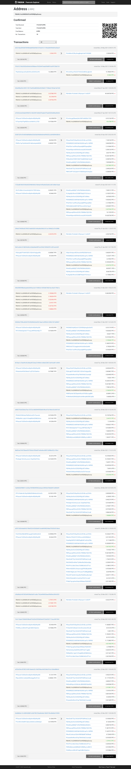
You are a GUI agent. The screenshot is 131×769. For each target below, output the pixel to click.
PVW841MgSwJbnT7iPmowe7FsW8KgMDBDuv (79, 572)
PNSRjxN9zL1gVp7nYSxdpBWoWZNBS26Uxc (28, 418)
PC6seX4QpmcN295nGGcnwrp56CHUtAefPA (79, 149)
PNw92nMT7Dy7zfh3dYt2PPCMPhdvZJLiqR (78, 168)
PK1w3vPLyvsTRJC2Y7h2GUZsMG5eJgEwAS (79, 72)
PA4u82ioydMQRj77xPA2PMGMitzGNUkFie (78, 162)
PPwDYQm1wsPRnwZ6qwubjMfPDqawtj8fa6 (79, 146)
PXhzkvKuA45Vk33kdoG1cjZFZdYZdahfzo (27, 371)
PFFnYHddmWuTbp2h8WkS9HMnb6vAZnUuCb (29, 493)
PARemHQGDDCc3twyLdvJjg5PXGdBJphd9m (79, 568)
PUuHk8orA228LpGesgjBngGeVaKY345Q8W (78, 53)
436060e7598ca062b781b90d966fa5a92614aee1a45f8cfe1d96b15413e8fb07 (37, 322)
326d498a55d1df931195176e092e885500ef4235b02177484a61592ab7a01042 (37, 88)
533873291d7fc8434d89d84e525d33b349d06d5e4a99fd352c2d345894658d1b (37, 134)
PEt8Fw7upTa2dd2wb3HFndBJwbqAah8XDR (28, 143)
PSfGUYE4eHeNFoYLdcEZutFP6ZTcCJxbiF (78, 578)
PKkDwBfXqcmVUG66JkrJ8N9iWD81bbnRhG (79, 684)
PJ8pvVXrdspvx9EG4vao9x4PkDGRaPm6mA (78, 252)
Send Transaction (77, 767)
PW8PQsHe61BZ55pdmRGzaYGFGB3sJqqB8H (79, 393)
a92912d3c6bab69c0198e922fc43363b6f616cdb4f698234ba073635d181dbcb (37, 528)
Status (54, 2)
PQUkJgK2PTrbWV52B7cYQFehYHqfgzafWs (28, 252)
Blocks (49, 2)
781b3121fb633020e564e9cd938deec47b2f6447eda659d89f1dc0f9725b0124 (37, 66)
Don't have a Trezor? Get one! (107, 767)
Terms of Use (51, 767)
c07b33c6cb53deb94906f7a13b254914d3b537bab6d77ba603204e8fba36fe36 (37, 113)
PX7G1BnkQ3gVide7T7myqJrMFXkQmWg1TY (29, 330)
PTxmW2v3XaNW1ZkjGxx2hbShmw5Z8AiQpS (28, 722)
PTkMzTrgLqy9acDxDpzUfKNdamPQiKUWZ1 (78, 581)
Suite (107, 2)
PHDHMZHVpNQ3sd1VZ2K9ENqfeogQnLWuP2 (79, 327)
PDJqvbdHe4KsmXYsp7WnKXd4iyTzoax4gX (78, 374)
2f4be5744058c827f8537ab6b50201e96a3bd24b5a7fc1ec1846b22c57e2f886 (37, 228)
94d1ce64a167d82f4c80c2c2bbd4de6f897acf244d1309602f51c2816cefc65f (37, 247)
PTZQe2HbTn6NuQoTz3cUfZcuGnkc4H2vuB (78, 628)
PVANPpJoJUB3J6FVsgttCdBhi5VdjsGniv (27, 628)
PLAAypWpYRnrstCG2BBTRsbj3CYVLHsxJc (78, 193)
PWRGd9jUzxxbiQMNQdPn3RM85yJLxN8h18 (79, 437)
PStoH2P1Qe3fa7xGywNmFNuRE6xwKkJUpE (79, 575)
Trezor (103, 2)
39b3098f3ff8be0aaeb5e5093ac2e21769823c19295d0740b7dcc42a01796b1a (37, 288)
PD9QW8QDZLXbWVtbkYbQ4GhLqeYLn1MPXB (79, 143)
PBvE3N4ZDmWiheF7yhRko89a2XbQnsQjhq (78, 562)
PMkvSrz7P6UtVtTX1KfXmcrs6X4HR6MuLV (78, 537)
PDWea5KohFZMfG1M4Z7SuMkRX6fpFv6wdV (79, 159)
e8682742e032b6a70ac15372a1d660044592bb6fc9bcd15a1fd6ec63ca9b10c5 (37, 409)
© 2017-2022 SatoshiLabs (23, 767)
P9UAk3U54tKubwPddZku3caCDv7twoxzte (28, 415)
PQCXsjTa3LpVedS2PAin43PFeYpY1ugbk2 (78, 650)
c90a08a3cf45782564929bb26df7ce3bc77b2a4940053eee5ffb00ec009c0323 (37, 594)
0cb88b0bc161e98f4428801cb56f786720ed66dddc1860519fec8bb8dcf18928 (37, 713)
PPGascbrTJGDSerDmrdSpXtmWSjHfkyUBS (28, 118)
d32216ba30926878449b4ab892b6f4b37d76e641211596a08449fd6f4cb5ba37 (37, 48)
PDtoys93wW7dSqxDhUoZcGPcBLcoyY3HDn (78, 140)
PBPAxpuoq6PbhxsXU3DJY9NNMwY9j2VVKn (79, 156)
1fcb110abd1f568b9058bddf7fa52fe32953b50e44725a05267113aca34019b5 (37, 619)
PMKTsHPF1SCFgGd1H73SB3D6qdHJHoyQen (79, 171)
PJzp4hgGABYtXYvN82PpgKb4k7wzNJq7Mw (79, 540)
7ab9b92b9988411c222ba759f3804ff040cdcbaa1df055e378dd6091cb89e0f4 (37, 488)
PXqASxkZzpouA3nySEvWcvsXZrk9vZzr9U (28, 72)
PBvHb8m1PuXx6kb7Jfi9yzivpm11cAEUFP (78, 93)
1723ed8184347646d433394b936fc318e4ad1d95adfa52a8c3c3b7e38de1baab (37, 184)
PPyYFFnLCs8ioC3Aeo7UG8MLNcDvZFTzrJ (78, 565)
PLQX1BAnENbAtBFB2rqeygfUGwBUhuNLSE (28, 534)
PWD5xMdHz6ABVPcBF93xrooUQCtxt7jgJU (78, 206)
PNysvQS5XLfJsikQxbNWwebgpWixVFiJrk (28, 678)
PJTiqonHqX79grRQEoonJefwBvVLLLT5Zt (27, 121)
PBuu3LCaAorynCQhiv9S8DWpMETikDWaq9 (78, 734)
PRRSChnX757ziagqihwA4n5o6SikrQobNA (78, 346)
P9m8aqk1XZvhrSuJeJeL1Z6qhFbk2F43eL (28, 459)
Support (113, 2)
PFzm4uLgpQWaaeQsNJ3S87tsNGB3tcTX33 (78, 118)
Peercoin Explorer (32, 2)
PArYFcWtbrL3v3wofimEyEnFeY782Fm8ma (28, 190)
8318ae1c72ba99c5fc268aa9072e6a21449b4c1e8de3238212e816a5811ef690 (37, 362)
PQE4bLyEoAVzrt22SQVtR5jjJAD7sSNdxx (77, 153)
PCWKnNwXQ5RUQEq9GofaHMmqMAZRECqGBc (80, 396)
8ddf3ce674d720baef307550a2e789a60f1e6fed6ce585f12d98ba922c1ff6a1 (36, 450)
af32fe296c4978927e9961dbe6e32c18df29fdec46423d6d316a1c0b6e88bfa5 (37, 669)
